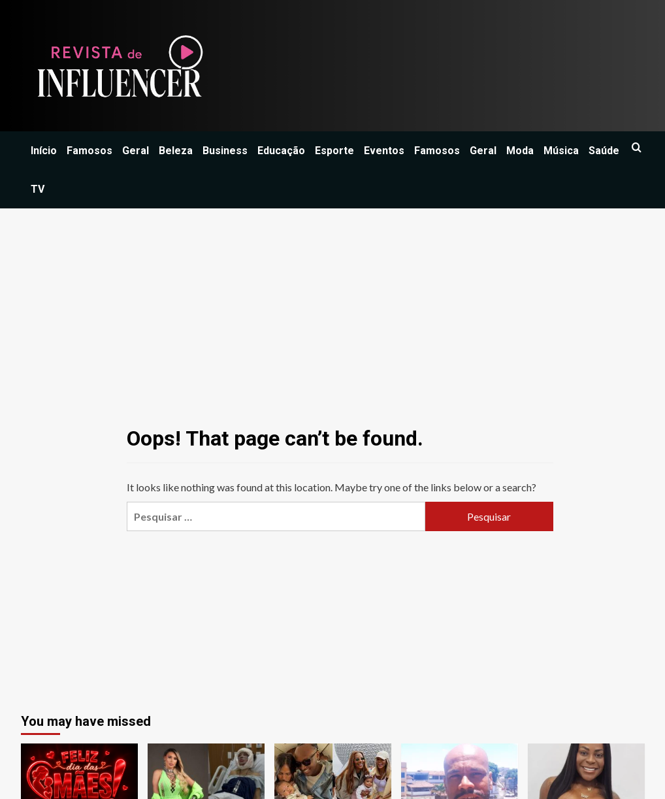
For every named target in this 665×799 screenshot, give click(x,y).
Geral (135, 150)
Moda (520, 150)
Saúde (604, 150)
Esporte (334, 150)
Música (561, 150)
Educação (281, 150)
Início (44, 150)
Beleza (176, 150)
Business (225, 150)
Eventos (384, 150)
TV (37, 189)
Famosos (89, 150)
